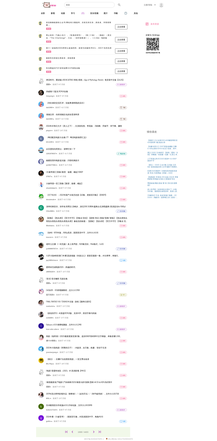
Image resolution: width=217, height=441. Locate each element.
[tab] (43, 13)
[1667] (72, 432)
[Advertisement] (162, 100)
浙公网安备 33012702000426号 (119, 439)
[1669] (93, 432)
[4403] (99, 432)
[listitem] (83, 26)
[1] (66, 432)
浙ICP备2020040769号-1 (94, 439)
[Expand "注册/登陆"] (150, 4)
